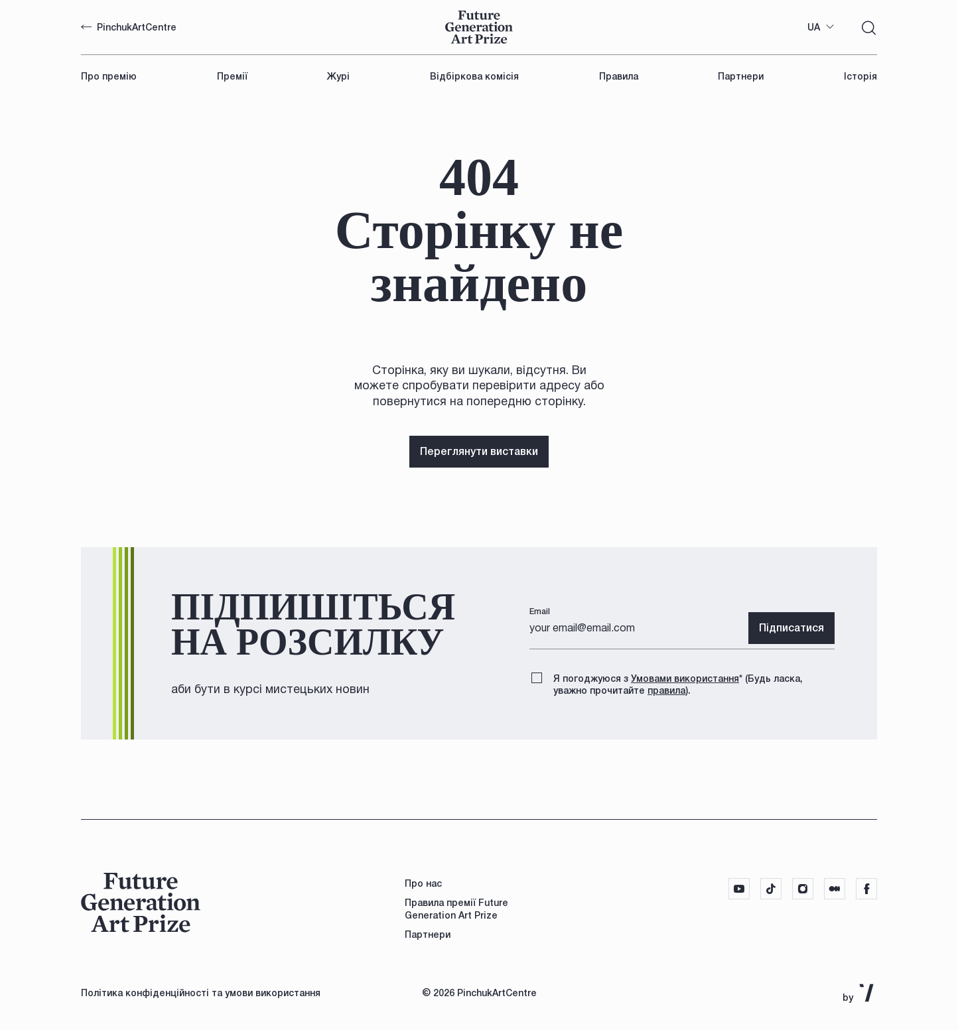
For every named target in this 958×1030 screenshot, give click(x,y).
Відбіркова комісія (474, 76)
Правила (618, 76)
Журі (338, 76)
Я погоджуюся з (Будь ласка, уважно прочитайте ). (678, 683)
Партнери (741, 76)
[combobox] (821, 27)
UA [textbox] (813, 27)
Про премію (109, 76)
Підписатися (791, 627)
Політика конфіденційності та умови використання (200, 993)
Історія (860, 76)
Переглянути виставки (479, 451)
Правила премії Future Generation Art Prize (456, 908)
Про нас (423, 883)
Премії (232, 76)
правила (666, 690)
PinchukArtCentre (128, 27)
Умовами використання (685, 678)
